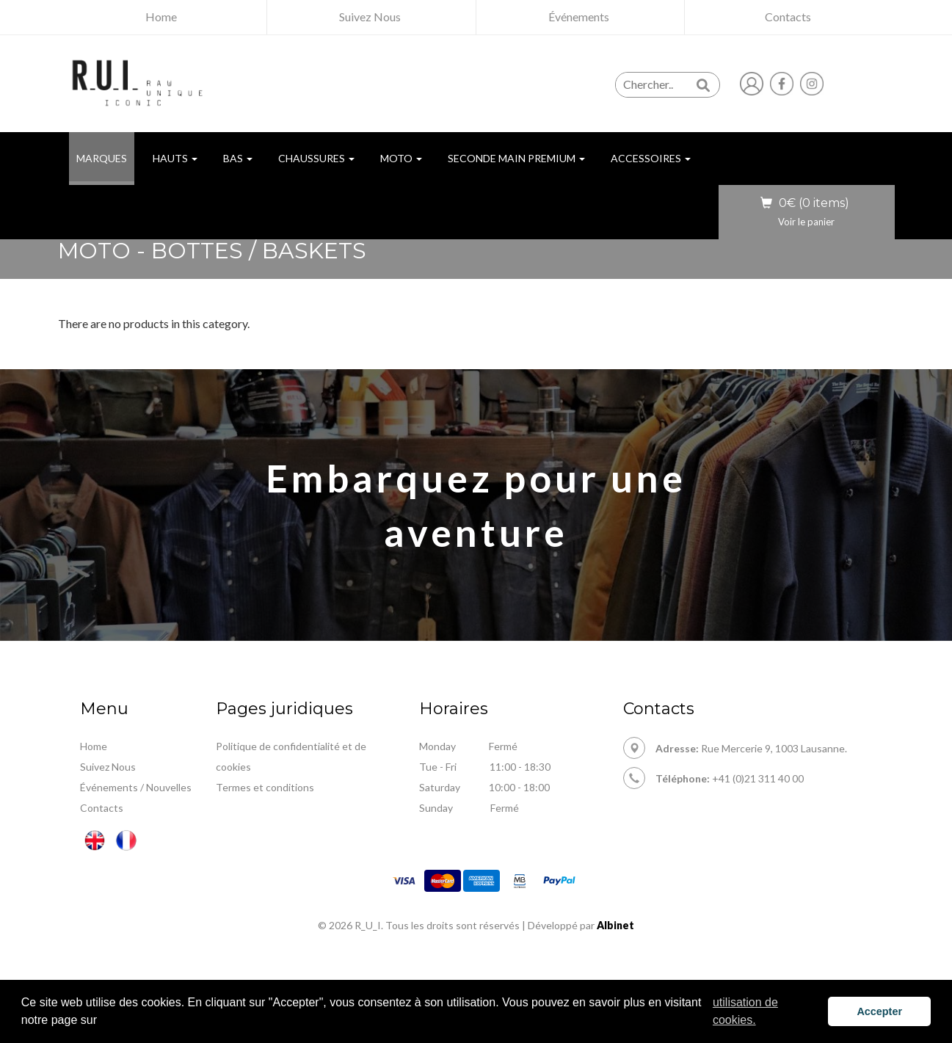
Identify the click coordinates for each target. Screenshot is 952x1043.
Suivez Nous (108, 766)
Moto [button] (401, 158)
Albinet (615, 925)
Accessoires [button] (651, 158)
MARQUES (105, 157)
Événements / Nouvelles (136, 787)
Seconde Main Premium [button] (516, 158)
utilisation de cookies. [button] (745, 1011)
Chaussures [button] (316, 158)
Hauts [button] (175, 158)
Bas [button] (237, 158)
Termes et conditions (265, 787)
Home (93, 746)
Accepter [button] (879, 1011)
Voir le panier (806, 222)
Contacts (101, 808)
